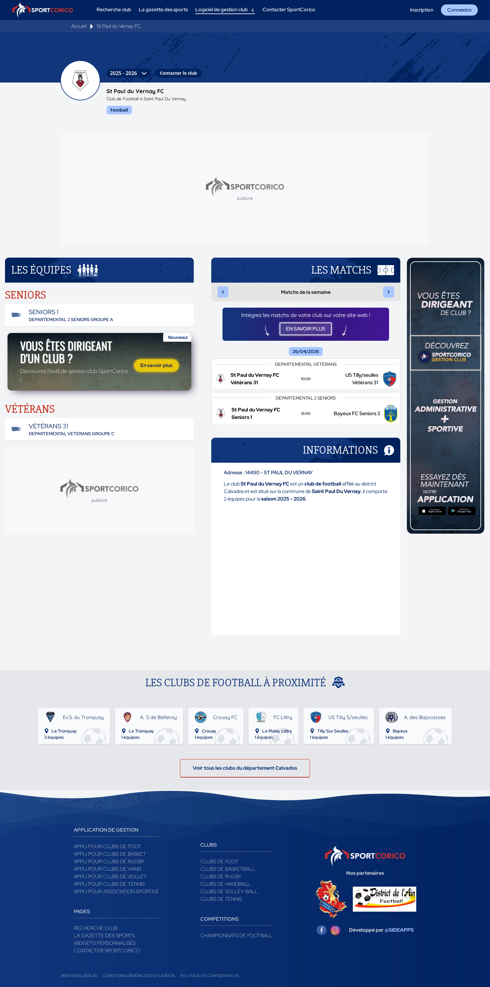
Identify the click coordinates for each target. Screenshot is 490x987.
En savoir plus (156, 365)
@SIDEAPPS (399, 930)
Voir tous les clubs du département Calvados (245, 768)
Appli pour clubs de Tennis (109, 884)
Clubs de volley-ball (229, 891)
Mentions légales (79, 975)
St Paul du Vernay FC (119, 26)
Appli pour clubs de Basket (110, 854)
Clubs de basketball (227, 869)
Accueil (79, 26)
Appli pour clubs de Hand (107, 869)
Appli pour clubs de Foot (107, 846)
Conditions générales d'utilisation (138, 975)
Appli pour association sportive (116, 891)
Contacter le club (178, 73)
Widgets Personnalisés (105, 943)
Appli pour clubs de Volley (110, 876)
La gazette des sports (104, 935)
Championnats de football (236, 935)
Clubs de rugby (221, 876)
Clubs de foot (219, 861)
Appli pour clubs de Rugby (109, 861)
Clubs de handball (225, 884)
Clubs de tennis (221, 899)
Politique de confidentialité (209, 975)
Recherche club (96, 928)
